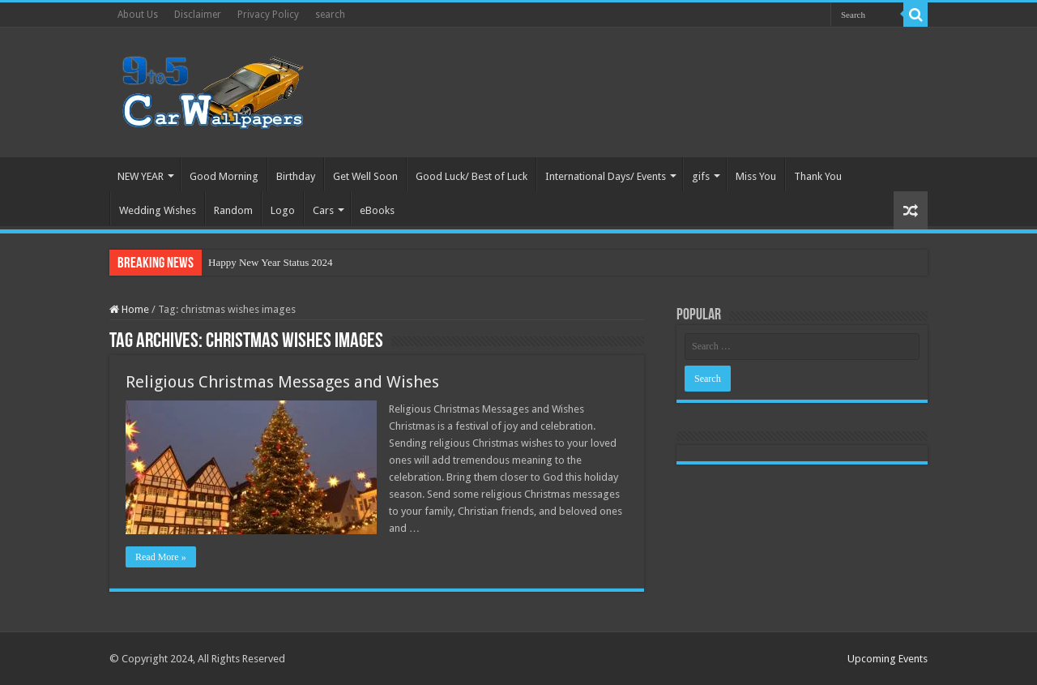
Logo (283, 210)
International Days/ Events (605, 176)
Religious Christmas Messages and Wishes (282, 382)
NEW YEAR (140, 176)
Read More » (160, 557)
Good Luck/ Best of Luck (471, 176)
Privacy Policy (268, 14)
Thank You (818, 176)
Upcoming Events (887, 659)
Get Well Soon (365, 176)
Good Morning (224, 176)
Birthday (295, 176)
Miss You (756, 176)
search (330, 14)
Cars (323, 210)
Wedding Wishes (157, 210)
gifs (701, 176)
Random (233, 210)
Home (129, 309)
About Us (137, 14)
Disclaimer (197, 14)
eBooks (377, 210)
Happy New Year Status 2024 (270, 262)
